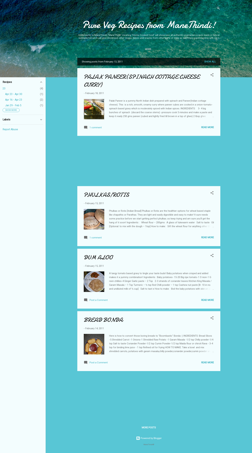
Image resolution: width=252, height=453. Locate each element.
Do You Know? (155, 49)
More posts (149, 427)
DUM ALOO (98, 257)
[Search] (218, 9)
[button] (212, 75)
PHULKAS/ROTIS (106, 195)
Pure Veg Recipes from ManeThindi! (149, 25)
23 (4, 88)
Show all (210, 61)
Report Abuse (10, 129)
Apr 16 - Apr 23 (13, 99)
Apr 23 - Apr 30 (13, 94)
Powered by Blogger (149, 438)
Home (137, 49)
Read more (207, 127)
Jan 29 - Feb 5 (13, 105)
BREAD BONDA (103, 320)
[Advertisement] (148, 161)
